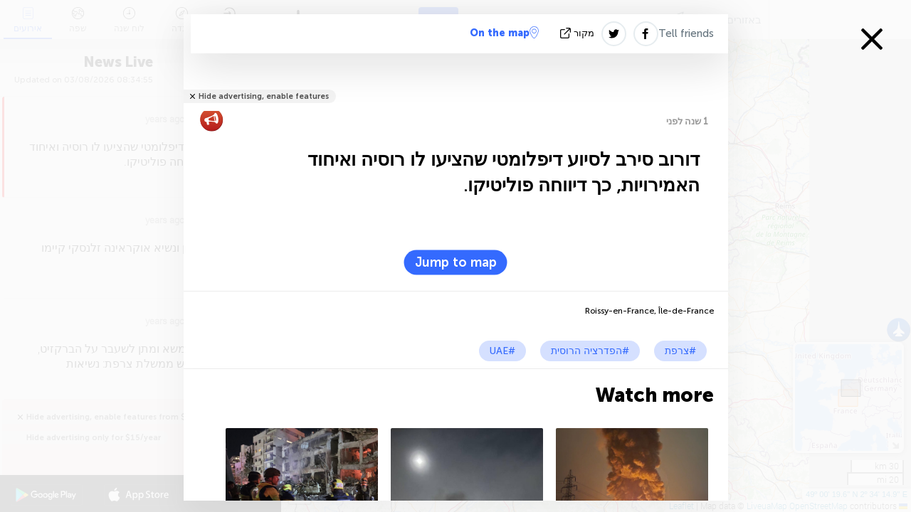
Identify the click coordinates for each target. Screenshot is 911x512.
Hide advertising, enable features (264, 96)
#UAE (502, 351)
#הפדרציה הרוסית (590, 351)
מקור (578, 33)
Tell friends (686, 33)
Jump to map (456, 262)
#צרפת (680, 351)
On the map (504, 32)
